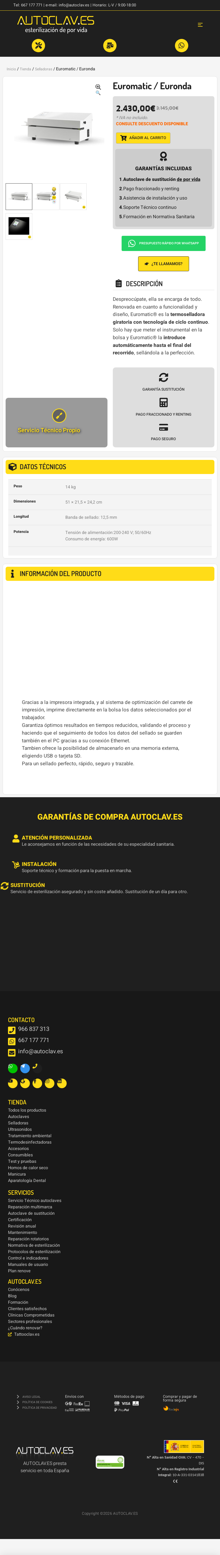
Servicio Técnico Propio (49, 430)
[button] (98, 90)
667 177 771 (33, 1040)
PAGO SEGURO (163, 439)
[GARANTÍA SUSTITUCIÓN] (163, 377)
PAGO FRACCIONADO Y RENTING (163, 414)
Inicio (11, 69)
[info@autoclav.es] (11, 1052)
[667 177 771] (11, 1041)
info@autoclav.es (40, 1051)
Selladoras (43, 69)
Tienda (25, 69)
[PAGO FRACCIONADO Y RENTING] (163, 402)
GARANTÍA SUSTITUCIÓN (163, 389)
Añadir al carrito (143, 138)
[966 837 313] (11, 1030)
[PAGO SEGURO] (163, 427)
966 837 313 (33, 1029)
